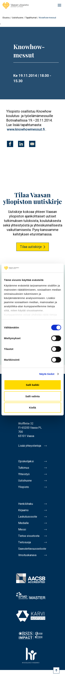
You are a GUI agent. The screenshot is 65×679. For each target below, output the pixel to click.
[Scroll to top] (56, 670)
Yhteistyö (24, 474)
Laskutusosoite (27, 516)
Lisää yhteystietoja (29, 445)
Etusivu (6, 17)
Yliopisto (23, 487)
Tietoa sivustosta (28, 536)
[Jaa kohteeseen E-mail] (32, 144)
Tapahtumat (31, 17)
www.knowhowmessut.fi (26, 129)
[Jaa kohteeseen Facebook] (10, 144)
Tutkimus (23, 467)
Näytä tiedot (46, 373)
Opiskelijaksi (26, 461)
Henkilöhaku (25, 503)
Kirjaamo (23, 510)
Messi (22, 529)
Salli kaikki (32, 384)
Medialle (23, 523)
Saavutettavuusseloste (32, 548)
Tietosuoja (24, 542)
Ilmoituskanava (27, 555)
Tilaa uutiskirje (31, 247)
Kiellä (32, 407)
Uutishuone (17, 17)
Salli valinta (32, 396)
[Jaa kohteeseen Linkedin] (21, 144)
